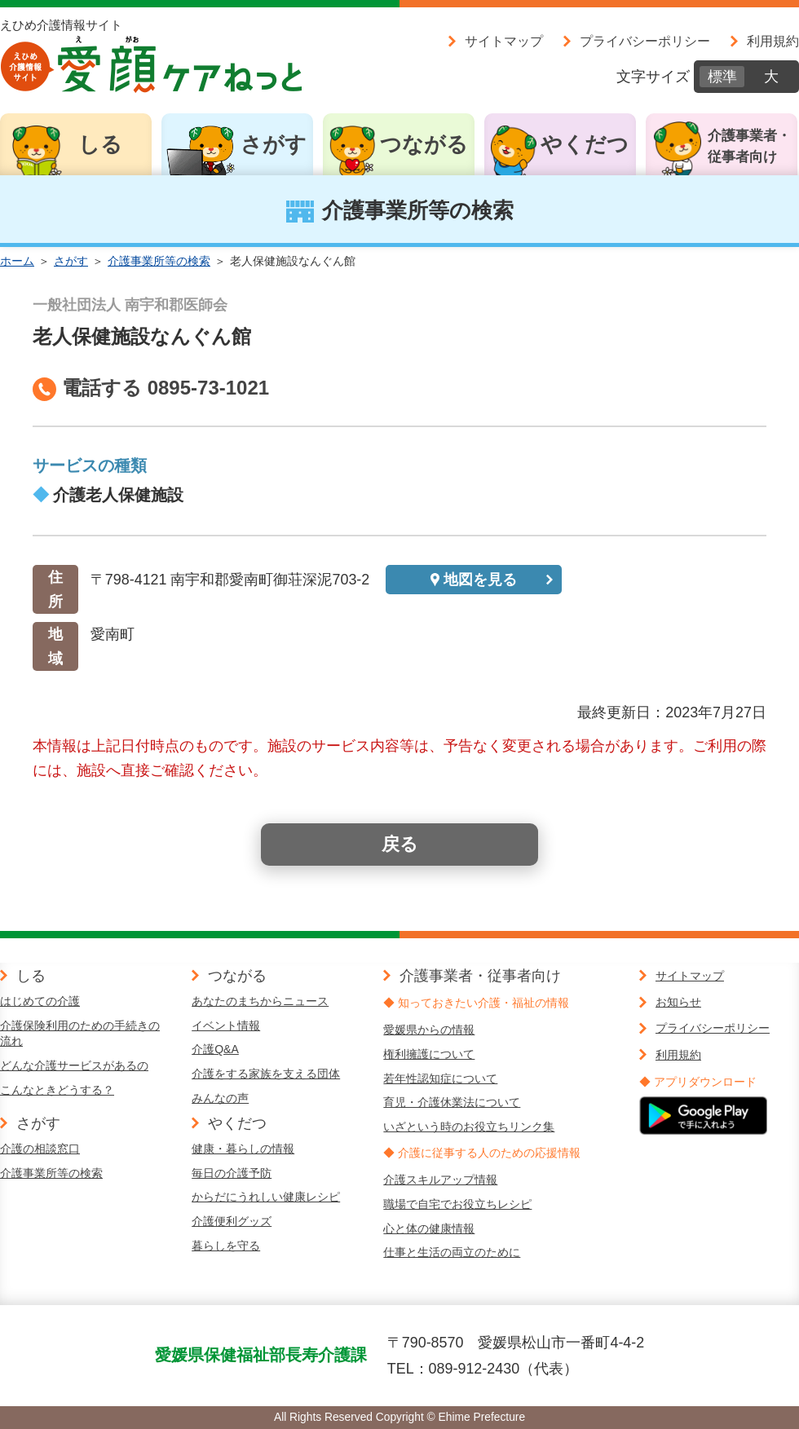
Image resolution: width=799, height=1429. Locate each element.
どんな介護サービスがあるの (74, 1065)
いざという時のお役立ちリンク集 (468, 1126)
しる (100, 144)
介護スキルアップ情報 (440, 1179)
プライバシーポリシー (645, 40)
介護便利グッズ (231, 1221)
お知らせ (678, 1001)
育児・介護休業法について (451, 1102)
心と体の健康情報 (429, 1228)
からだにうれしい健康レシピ (266, 1196)
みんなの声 (220, 1098)
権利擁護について (429, 1054)
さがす (274, 144)
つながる (424, 144)
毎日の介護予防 (231, 1173)
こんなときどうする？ (57, 1089)
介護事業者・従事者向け (749, 146)
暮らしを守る (226, 1245)
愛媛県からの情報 (429, 1029)
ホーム (17, 260)
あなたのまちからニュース (260, 1001)
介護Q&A (215, 1049)
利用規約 (773, 40)
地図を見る (480, 579)
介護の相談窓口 (40, 1148)
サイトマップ (504, 40)
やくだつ (585, 144)
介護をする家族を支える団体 (266, 1073)
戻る (400, 844)
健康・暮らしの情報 (243, 1148)
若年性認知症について (440, 1078)
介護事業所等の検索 (159, 260)
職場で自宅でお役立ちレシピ (457, 1204)
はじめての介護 (40, 1001)
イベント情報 (226, 1025)
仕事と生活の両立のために (451, 1252)
